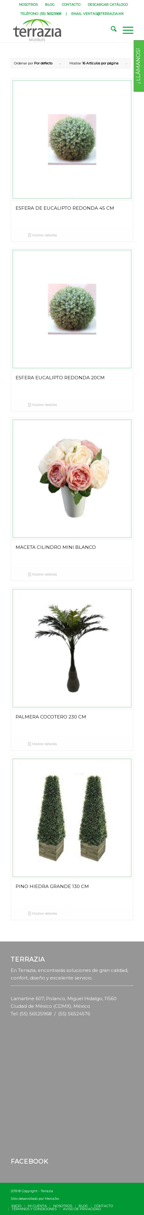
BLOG (49, 4)
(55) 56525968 (50, 14)
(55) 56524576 (74, 1014)
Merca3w (52, 1198)
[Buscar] (111, 30)
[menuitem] (28, 4)
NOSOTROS (28, 4)
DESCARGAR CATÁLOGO (108, 4)
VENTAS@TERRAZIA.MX (103, 14)
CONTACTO (71, 4)
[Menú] (125, 30)
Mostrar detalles (42, 236)
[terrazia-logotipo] (60, 30)
